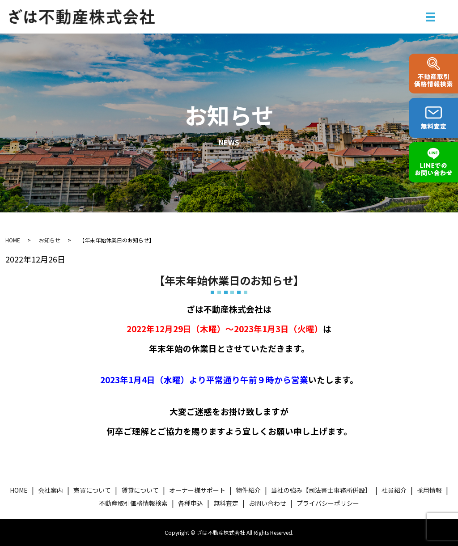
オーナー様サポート (197, 490)
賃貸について (140, 490)
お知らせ (49, 240)
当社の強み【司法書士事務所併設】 (321, 490)
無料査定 (225, 503)
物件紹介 (248, 490)
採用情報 (429, 490)
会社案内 (50, 490)
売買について (92, 490)
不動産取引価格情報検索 (133, 503)
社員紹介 (394, 490)
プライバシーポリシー (328, 503)
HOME (12, 240)
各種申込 (190, 503)
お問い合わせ (267, 503)
